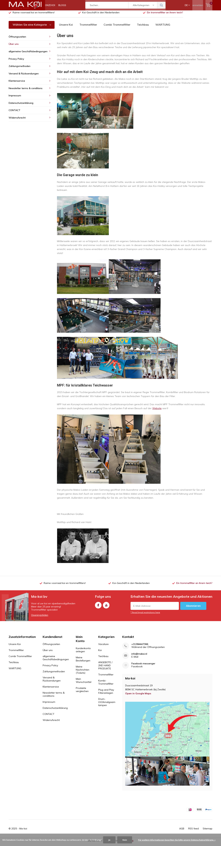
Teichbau (143, 27)
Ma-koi (23, 831)
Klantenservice (17, 83)
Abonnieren (193, 608)
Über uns (14, 46)
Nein (124, 840)
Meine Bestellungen (83, 661)
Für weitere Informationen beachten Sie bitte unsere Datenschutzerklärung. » (176, 840)
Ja (109, 840)
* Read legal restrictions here (145, 615)
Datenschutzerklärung (21, 105)
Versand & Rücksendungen (24, 76)
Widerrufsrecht (17, 120)
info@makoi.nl (139, 656)
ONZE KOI (50, 5)
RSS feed (193, 831)
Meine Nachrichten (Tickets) (82, 672)
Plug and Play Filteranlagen (106, 694)
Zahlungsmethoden (19, 68)
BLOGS (62, 5)
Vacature (103, 646)
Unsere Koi (66, 27)
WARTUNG (162, 27)
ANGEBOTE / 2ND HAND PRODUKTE (105, 668)
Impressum (15, 98)
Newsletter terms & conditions (25, 90)
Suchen (161, 5)
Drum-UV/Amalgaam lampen (106, 704)
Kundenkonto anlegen (83, 652)
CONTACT (14, 112)
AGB (181, 831)
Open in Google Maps (138, 696)
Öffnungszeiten (17, 39)
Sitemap (207, 831)
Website (157, 410)
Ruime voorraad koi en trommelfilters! (34, 15)
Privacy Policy (16, 61)
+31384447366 (139, 646)
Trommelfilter (88, 27)
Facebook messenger (143, 666)
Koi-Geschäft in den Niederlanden (100, 15)
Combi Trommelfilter (117, 27)
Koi (100, 652)
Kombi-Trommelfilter (105, 685)
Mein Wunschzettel (83, 683)
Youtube (106, 607)
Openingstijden (39, 617)
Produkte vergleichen (82, 692)
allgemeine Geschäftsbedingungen (28, 54)
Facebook (98, 607)
